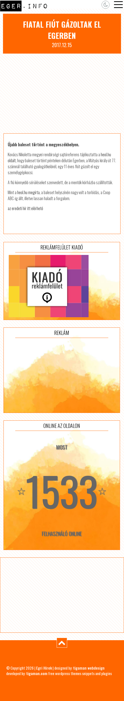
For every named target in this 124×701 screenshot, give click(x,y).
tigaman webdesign (89, 668)
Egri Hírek (44, 668)
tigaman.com (36, 673)
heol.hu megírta (28, 192)
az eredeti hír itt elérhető (25, 208)
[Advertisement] (62, 93)
